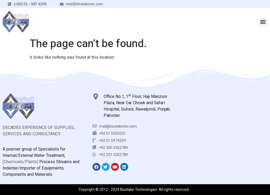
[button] (263, 21)
